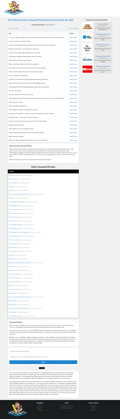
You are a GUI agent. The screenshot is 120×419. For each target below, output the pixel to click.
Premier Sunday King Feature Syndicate (26, 297)
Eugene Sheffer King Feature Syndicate (26, 262)
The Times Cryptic (20, 217)
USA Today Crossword (66, 408)
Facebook (93, 406)
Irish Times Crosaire (21, 274)
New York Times (20, 179)
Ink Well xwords (20, 270)
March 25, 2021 (13, 28)
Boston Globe (19, 247)
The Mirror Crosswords (102, 66)
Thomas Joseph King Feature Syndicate (26, 194)
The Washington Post (21, 205)
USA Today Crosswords (102, 34)
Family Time (19, 266)
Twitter (93, 408)
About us (40, 408)
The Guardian (19, 312)
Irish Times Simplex (21, 278)
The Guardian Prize (21, 251)
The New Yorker (20, 243)
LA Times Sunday (20, 289)
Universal (18, 186)
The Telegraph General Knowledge (25, 232)
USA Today (18, 190)
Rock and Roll (19, 300)
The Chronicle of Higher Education (25, 308)
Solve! (43, 362)
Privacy (40, 406)
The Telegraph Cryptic (21, 236)
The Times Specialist (21, 209)
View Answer (73, 37)
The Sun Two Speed (21, 240)
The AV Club (19, 304)
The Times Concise (21, 221)
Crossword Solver (103, 24)
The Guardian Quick (21, 213)
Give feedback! (50, 25)
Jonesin (17, 255)
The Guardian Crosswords (102, 56)
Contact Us (93, 410)
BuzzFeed (18, 285)
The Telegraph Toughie (22, 224)
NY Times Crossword (67, 406)
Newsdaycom (19, 293)
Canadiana (18, 259)
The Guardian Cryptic (21, 316)
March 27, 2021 (73, 28)
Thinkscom (18, 198)
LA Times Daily (19, 183)
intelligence (12, 327)
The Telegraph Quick (21, 228)
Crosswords (40, 410)
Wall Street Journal (21, 175)
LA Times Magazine (21, 281)
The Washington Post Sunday (23, 202)
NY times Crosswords (103, 44)
